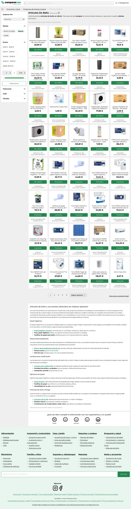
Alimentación (7, 433)
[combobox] (70, 3)
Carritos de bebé (35, 466)
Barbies (57, 461)
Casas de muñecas (61, 464)
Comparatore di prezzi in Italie (19, 501)
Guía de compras (87, 494)
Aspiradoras (7, 461)
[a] (20, 73)
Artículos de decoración (63, 443)
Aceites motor (34, 445)
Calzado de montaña (113, 466)
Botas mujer (110, 464)
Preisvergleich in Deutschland (90, 501)
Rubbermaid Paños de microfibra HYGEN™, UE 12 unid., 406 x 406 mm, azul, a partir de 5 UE (79, 240)
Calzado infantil (34, 464)
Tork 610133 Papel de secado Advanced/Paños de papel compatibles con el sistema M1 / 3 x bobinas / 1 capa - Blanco (120, 41)
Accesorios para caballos (89, 458)
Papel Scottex (39, 381)
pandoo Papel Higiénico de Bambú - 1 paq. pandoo (120, 74)
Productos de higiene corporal (34, 9)
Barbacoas (59, 445)
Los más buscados (46, 494)
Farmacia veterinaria (88, 466)
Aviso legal (17, 494)
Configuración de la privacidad (106, 494)
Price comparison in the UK (113, 501)
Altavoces (6, 458)
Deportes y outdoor (87, 433)
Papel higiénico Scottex (43, 330)
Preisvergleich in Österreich (66, 501)
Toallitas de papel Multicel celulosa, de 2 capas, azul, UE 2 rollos (58, 207)
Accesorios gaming (62, 458)
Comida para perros (87, 464)
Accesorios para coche (37, 437)
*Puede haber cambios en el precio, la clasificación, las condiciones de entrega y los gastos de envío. (65, 505)
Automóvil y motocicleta (38, 433)
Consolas (58, 466)
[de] (6, 73)
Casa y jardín (59, 433)
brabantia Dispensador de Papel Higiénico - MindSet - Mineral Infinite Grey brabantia (99, 74)
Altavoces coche (35, 448)
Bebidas (6, 437)
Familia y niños (34, 454)
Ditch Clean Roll (120, 272)
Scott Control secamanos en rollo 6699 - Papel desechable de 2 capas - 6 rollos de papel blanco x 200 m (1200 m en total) (120, 240)
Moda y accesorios (112, 454)
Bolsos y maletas (112, 461)
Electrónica (6, 454)
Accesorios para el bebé (37, 458)
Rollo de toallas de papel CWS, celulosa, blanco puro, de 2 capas (99, 273)
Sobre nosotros (73, 494)
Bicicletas (84, 440)
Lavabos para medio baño (43, 366)
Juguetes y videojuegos (64, 454)
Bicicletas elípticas (87, 443)
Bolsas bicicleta (86, 445)
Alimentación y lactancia (115, 440)
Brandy (6, 443)
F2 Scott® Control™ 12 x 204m (58, 273)
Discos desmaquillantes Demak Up (47, 348)
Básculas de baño (112, 448)
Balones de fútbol (87, 437)
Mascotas (82, 454)
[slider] (3, 78)
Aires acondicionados (63, 440)
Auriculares (7, 464)
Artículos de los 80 (41, 399)
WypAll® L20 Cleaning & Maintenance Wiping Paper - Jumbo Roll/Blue (37, 240)
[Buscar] (25, 3)
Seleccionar (14, 83)
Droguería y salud (13, 9)
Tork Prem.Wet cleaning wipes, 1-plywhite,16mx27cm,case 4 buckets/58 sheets (38, 207)
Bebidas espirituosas (11, 440)
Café (5, 445)
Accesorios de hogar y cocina (66, 437)
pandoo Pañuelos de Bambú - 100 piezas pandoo (120, 108)
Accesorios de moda (113, 458)
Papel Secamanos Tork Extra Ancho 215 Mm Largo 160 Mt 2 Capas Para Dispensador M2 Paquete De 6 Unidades (58, 240)
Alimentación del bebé (114, 437)
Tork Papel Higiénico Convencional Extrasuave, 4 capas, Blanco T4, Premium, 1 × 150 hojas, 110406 (79, 207)
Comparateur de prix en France (43, 501)
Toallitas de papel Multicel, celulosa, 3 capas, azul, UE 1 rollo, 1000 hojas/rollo (79, 174)
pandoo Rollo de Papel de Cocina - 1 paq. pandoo (99, 141)
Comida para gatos (87, 461)
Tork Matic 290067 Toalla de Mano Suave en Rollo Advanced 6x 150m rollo (79, 41)
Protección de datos (30, 494)
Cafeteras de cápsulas (11, 466)
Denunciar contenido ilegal (119, 296)
